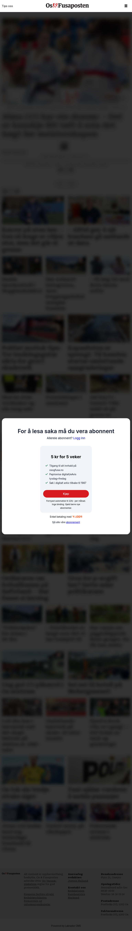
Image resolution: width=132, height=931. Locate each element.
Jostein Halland (78, 880)
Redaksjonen (76, 890)
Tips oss (7, 6)
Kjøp (66, 493)
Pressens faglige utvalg (39, 894)
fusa (60, 184)
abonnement (73, 522)
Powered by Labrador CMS (66, 925)
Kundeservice (76, 894)
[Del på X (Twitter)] (65, 169)
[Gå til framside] (67, 6)
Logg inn (66, 438)
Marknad (73, 897)
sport (71, 184)
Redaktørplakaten (35, 897)
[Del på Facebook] (60, 169)
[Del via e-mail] (71, 169)
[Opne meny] (126, 6)
